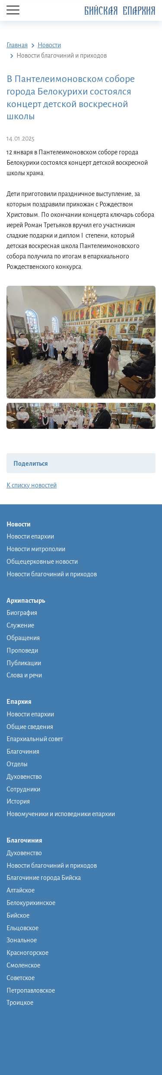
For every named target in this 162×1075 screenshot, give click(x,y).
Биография (21, 612)
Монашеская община (36, 1014)
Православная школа (35, 1024)
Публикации (23, 663)
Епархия (23, 702)
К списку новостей (31, 485)
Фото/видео (23, 1045)
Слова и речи (24, 675)
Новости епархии (30, 536)
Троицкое (19, 1002)
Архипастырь (30, 601)
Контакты (19, 1055)
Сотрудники (23, 789)
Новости (22, 525)
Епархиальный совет (34, 738)
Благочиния (22, 751)
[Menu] (12, 10)
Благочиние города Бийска (43, 877)
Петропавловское (30, 990)
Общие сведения (29, 726)
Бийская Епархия (120, 11)
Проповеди (22, 650)
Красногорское (27, 952)
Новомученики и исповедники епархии (60, 813)
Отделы (17, 764)
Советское (20, 977)
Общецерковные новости (42, 561)
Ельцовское (22, 928)
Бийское (17, 915)
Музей (15, 1035)
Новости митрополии (35, 549)
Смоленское (23, 965)
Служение (20, 625)
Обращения (23, 637)
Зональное (21, 940)
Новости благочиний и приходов (51, 574)
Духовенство (24, 776)
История (18, 801)
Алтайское (20, 890)
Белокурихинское (30, 902)
